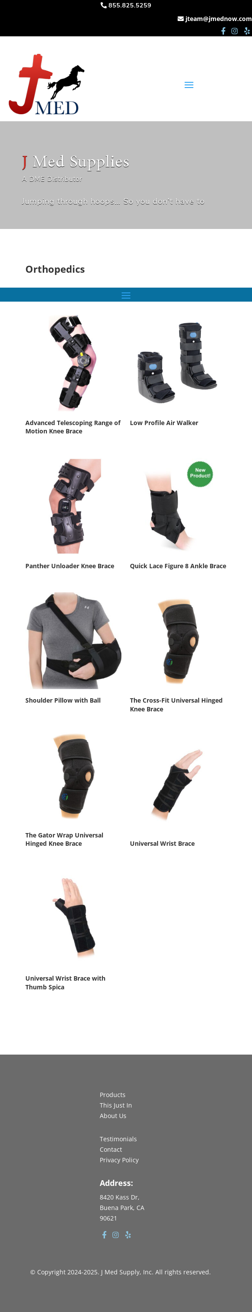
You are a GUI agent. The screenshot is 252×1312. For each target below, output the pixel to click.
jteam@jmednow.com (219, 18)
